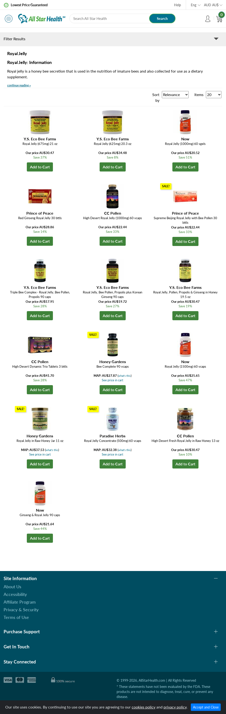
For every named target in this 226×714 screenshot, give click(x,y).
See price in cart (112, 380)
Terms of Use (16, 617)
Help (177, 5)
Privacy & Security (21, 609)
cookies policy (143, 707)
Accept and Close (206, 707)
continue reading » (19, 85)
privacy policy (175, 707)
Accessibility (15, 594)
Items (198, 94)
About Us (12, 586)
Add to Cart (40, 167)
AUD (211, 5)
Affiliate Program (20, 602)
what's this (124, 375)
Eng (193, 5)
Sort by (155, 97)
